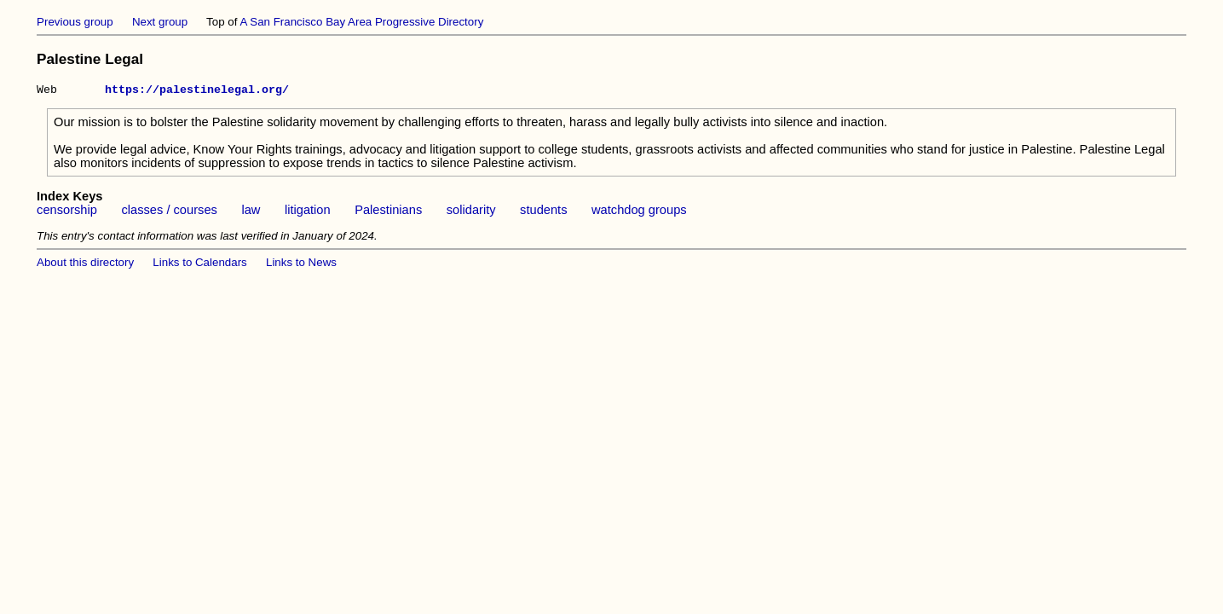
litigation (308, 212)
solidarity (471, 212)
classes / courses (168, 212)
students (543, 212)
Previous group (75, 21)
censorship (67, 212)
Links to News (301, 264)
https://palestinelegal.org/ (197, 91)
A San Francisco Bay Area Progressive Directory (361, 21)
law (250, 212)
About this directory (85, 264)
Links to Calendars (199, 264)
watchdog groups (639, 212)
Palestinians (388, 212)
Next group (159, 21)
